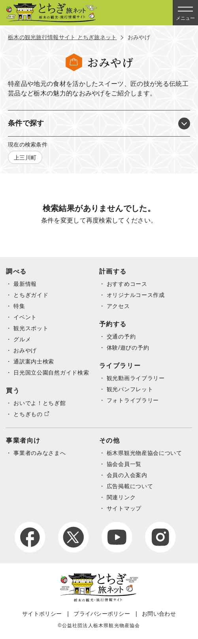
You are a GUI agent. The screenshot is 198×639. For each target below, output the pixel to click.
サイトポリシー (42, 613)
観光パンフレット (130, 389)
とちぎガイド (30, 295)
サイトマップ (124, 508)
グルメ (22, 339)
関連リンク (121, 497)
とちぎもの (28, 414)
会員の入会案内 (127, 475)
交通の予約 (121, 336)
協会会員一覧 (124, 464)
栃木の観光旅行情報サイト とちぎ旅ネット (62, 37)
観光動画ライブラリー (136, 378)
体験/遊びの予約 (128, 347)
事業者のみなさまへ (39, 453)
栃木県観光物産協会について (144, 453)
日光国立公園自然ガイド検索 (51, 372)
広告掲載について (130, 486)
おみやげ (25, 350)
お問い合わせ (159, 613)
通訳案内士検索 (33, 361)
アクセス (118, 306)
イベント (25, 317)
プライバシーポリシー (102, 613)
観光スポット (30, 328)
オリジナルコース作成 (136, 295)
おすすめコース (127, 284)
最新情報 (25, 284)
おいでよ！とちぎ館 (39, 403)
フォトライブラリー (133, 400)
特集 (19, 306)
